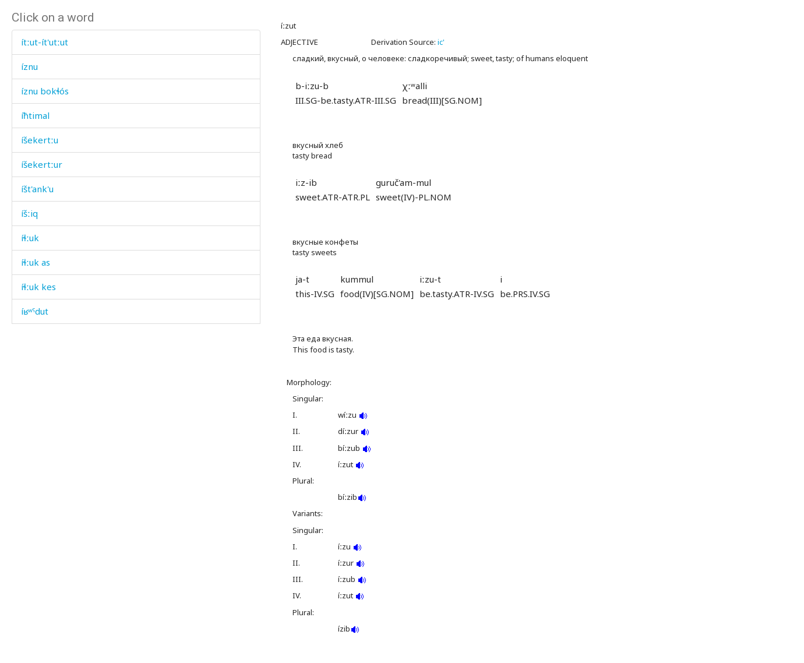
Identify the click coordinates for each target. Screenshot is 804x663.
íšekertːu (39, 140)
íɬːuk (30, 238)
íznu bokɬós (45, 91)
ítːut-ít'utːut (44, 42)
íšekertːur (41, 164)
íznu (29, 66)
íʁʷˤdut (34, 311)
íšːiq (29, 213)
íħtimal (35, 115)
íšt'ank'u (37, 189)
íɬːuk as (35, 262)
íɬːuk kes (38, 286)
